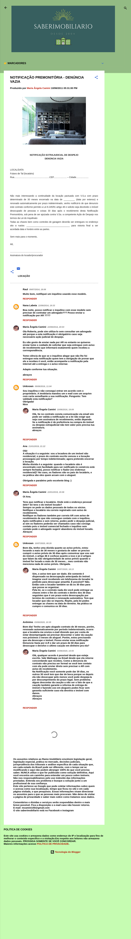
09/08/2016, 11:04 (43, 386)
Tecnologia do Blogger (65, 852)
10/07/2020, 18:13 (65, 569)
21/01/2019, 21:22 (37, 446)
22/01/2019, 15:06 (55, 492)
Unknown (28, 386)
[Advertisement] (117, 106)
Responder (30, 298)
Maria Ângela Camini (34, 326)
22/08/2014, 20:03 (55, 327)
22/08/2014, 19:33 (46, 305)
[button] (96, 77)
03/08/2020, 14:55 (65, 651)
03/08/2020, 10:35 (42, 622)
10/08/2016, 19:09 (65, 409)
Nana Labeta (30, 305)
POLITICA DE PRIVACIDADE (53, 843)
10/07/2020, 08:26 (43, 543)
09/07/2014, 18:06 (37, 289)
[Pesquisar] (125, 9)
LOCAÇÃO (24, 276)
